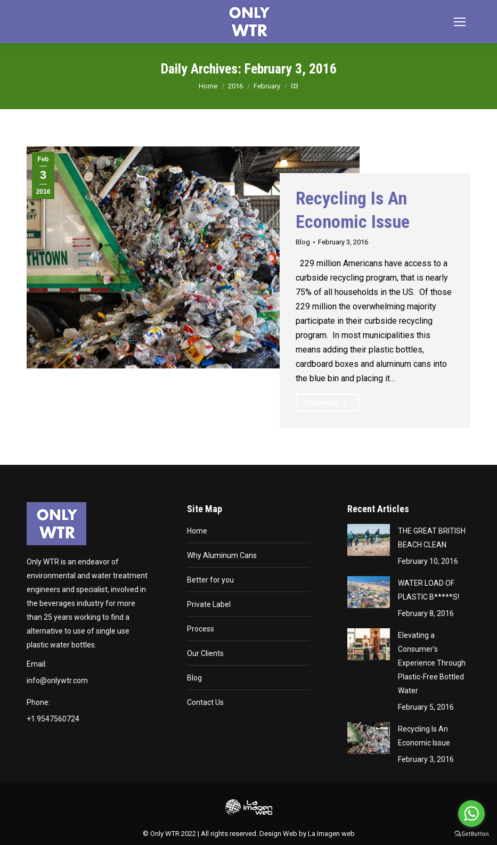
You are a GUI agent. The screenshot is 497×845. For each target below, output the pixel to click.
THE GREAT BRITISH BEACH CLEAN (432, 538)
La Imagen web (331, 834)
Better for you (210, 580)
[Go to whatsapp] (471, 813)
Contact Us (205, 702)
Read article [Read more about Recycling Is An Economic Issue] (325, 402)
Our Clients (205, 653)
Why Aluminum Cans (222, 555)
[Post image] (368, 540)
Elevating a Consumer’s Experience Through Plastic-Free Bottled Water (432, 663)
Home (197, 531)
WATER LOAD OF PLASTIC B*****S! (428, 590)
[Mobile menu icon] (459, 21)
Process (200, 629)
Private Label (209, 604)
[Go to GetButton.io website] (471, 834)
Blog (303, 242)
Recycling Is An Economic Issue (424, 736)
